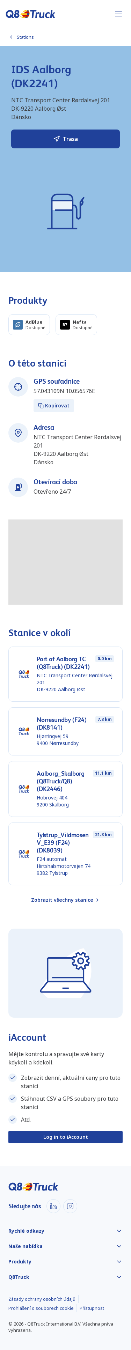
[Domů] (31, 14)
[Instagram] (70, 1206)
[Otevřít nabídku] (118, 14)
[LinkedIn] (53, 1206)
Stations (21, 37)
